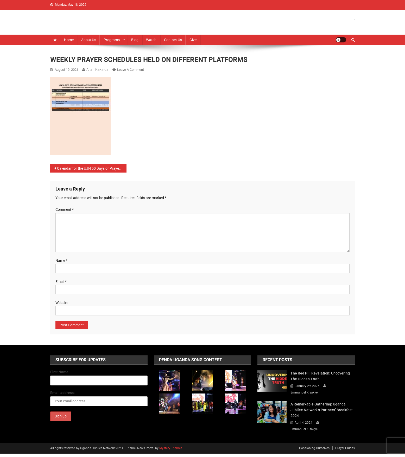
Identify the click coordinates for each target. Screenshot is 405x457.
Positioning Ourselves (314, 448)
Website (61, 303)
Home (69, 40)
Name (61, 260)
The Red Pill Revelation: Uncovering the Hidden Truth (320, 376)
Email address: (62, 393)
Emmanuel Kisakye (304, 392)
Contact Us (173, 40)
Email (61, 282)
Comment (64, 209)
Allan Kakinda (97, 69)
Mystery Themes (170, 448)
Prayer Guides (345, 448)
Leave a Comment (130, 70)
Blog (134, 40)
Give (193, 40)
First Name (59, 372)
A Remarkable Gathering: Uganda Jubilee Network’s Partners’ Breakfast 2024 (321, 410)
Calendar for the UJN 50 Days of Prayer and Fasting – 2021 (91, 168)
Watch (151, 40)
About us (88, 40)
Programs (112, 40)
